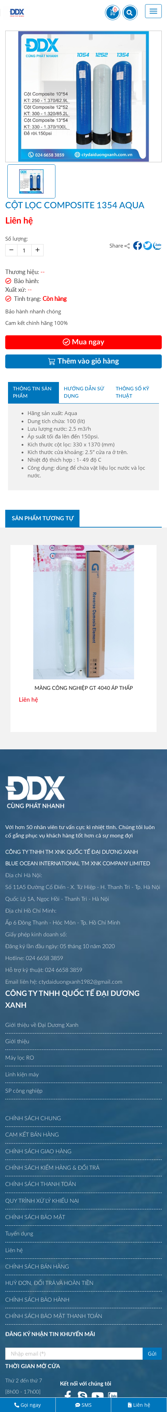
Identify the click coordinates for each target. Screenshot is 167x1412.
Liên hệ (141, 1405)
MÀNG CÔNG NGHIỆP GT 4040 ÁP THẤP (83, 688)
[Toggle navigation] (153, 11)
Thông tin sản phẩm (32, 393)
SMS (87, 1405)
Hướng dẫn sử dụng (84, 393)
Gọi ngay (31, 1405)
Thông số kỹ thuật (132, 393)
